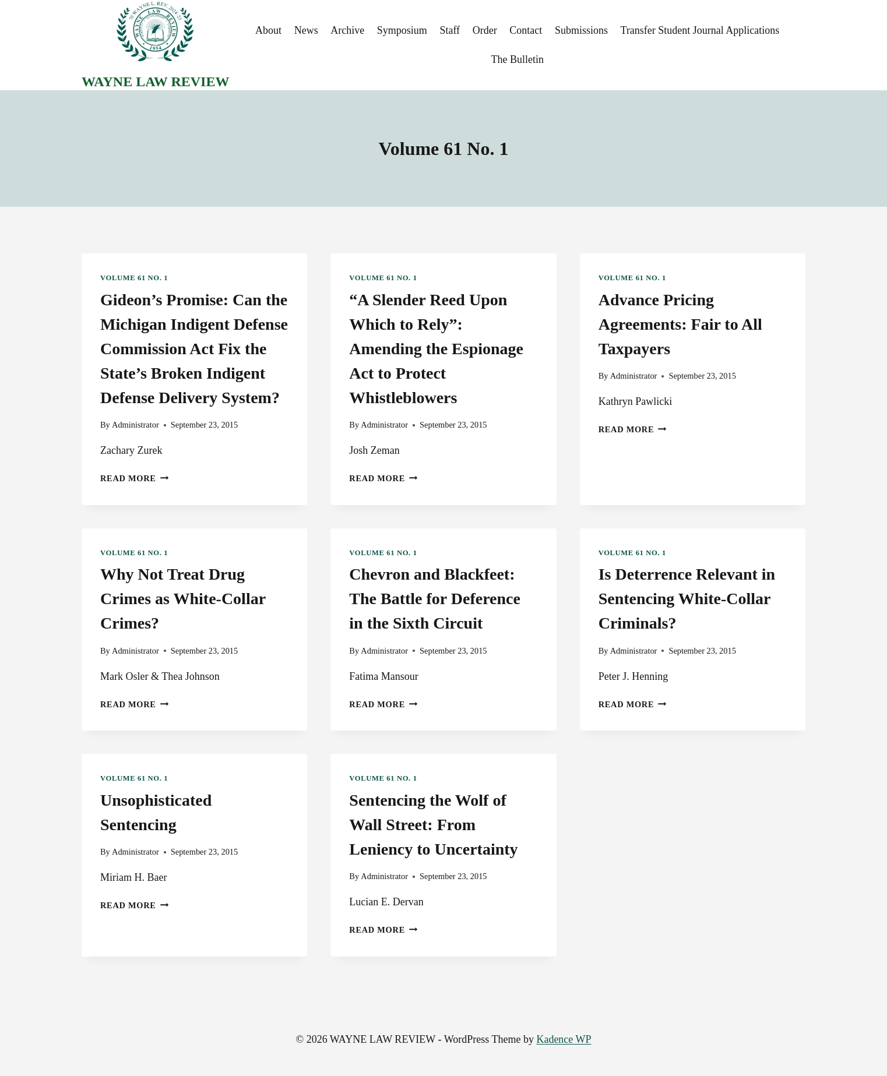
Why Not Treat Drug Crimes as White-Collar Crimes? (183, 598)
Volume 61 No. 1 (134, 278)
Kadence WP (563, 1039)
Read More (134, 478)
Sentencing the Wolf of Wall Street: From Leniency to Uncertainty (433, 824)
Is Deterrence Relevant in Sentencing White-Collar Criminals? (687, 598)
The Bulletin (517, 59)
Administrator (135, 424)
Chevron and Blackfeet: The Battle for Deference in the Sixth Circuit (434, 598)
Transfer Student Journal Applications (700, 30)
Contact (525, 30)
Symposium (402, 30)
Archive (347, 30)
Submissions (581, 30)
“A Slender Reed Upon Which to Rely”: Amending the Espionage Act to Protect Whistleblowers (436, 349)
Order (485, 30)
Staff (449, 30)
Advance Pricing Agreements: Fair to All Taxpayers (680, 324)
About (268, 30)
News (306, 30)
